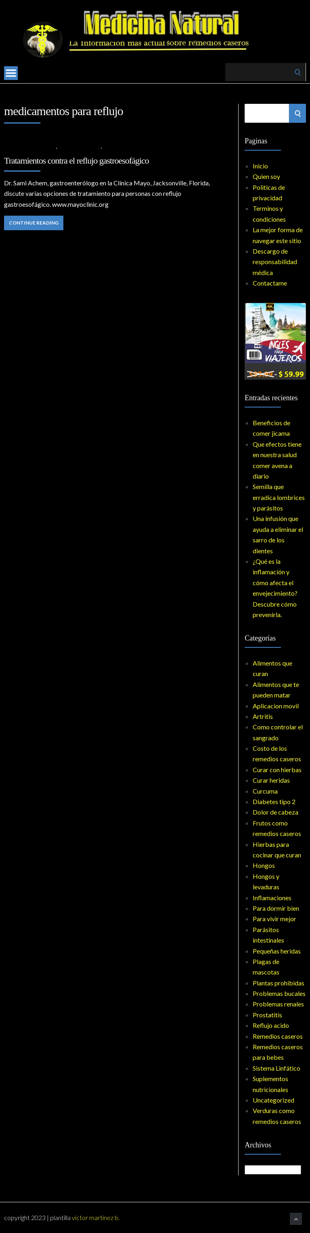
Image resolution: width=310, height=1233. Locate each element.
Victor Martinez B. (95, 1217)
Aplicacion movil (276, 706)
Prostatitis (267, 1015)
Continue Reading (34, 223)
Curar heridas (271, 780)
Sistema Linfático (276, 1068)
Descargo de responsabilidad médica (275, 261)
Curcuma (265, 791)
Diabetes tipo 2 (274, 801)
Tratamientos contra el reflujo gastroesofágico (76, 160)
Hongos (264, 865)
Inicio (260, 166)
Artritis (263, 716)
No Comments (124, 148)
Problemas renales (278, 1004)
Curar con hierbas (277, 769)
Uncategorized (273, 1100)
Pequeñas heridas (277, 951)
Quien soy (266, 176)
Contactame (270, 283)
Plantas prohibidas (278, 983)
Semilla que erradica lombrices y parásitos (279, 497)
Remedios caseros (278, 1036)
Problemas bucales (279, 993)
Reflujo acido (79, 148)
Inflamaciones (272, 897)
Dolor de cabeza (275, 812)
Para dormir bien (276, 908)
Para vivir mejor (274, 918)
